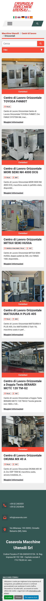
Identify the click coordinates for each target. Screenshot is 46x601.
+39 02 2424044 (17, 507)
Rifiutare (18, 597)
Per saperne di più (31, 597)
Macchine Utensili (10, 577)
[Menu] (9, 23)
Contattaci (22, 91)
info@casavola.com (18, 517)
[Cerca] (19, 43)
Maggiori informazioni (13, 122)
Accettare (8, 597)
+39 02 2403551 (17, 504)
